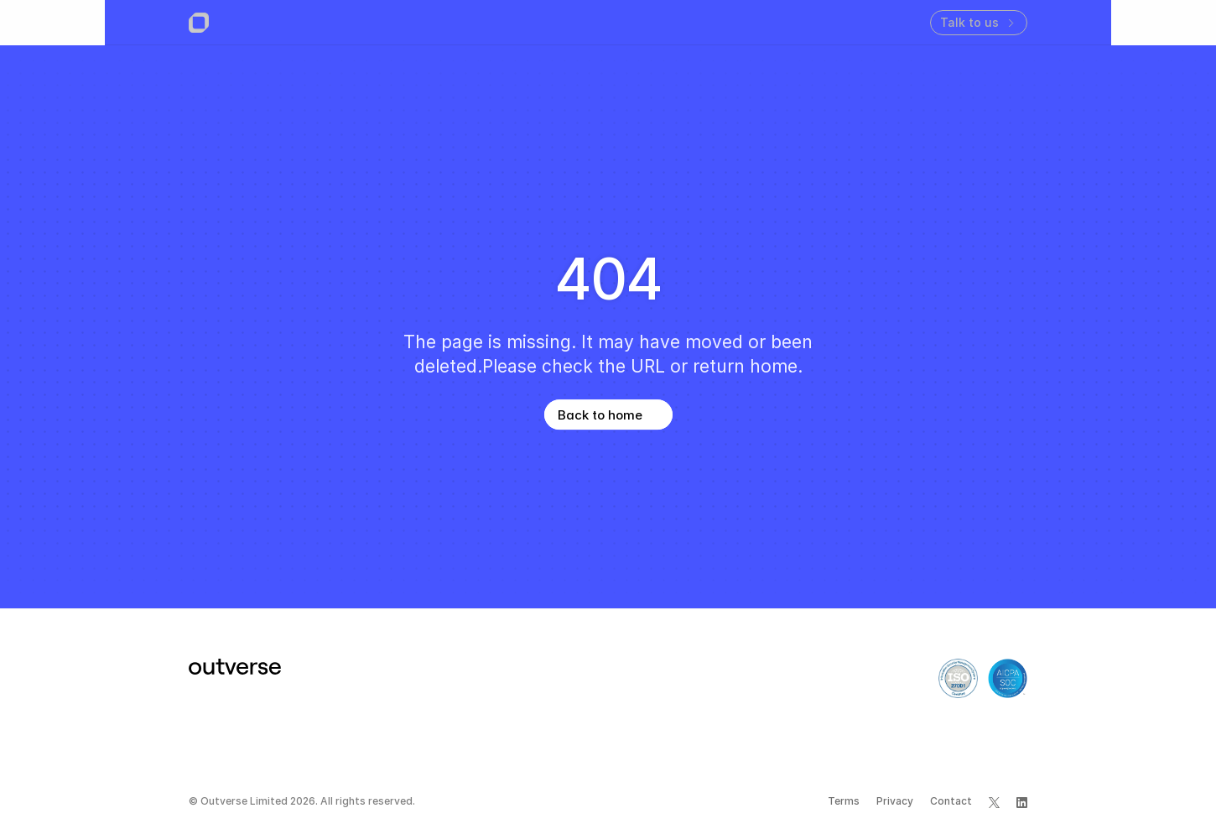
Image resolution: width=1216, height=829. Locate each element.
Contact (951, 801)
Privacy (894, 801)
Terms (844, 801)
